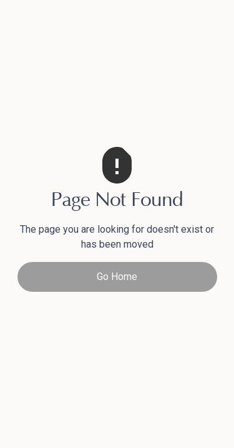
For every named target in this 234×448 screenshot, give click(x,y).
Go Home (117, 276)
